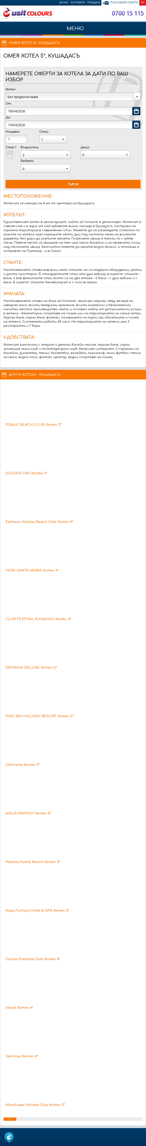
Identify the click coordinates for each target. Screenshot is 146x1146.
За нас (64, 2)
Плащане (93, 2)
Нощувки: (13, 131)
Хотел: (11, 89)
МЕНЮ (73, 31)
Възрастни (30, 147)
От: (8, 103)
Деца (84, 147)
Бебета (27, 161)
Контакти (78, 2)
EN (142, 2)
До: (8, 117)
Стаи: (44, 131)
